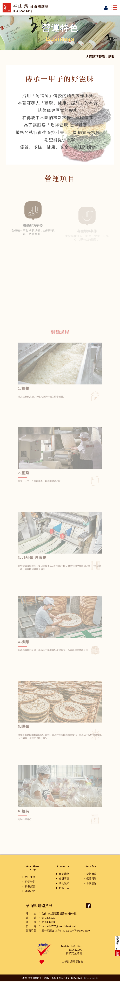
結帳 (117, 953)
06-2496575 (48, 918)
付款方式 (62, 888)
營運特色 (29, 882)
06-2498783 (48, 922)
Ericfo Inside (91, 978)
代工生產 (29, 877)
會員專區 (62, 879)
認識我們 (29, 891)
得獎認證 (29, 887)
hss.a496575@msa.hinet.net (59, 927)
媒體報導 (90, 879)
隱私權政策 (76, 978)
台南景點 (90, 883)
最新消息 (90, 874)
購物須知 (62, 883)
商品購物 (62, 874)
